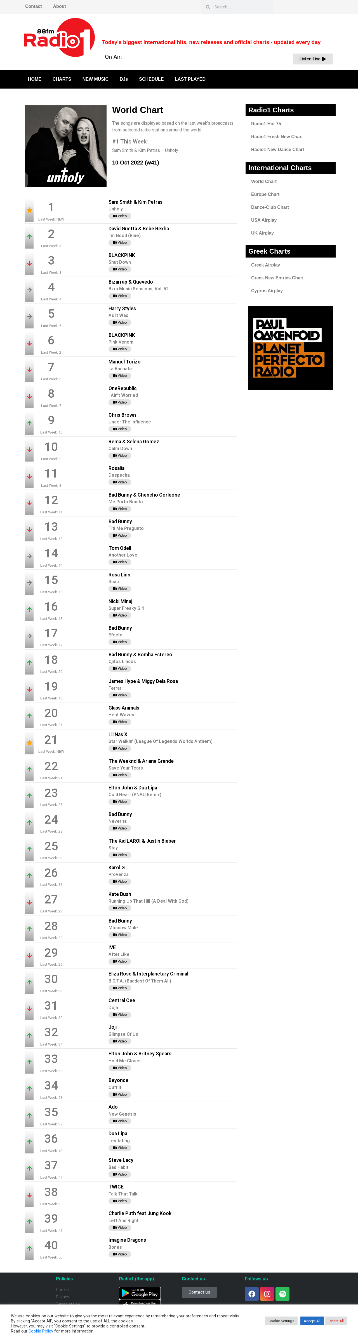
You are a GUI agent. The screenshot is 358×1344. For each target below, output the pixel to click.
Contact (33, 6)
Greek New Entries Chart (277, 277)
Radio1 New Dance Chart (277, 149)
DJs (124, 79)
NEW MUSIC (96, 79)
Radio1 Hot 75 (266, 123)
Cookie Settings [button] (281, 1321)
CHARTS (62, 79)
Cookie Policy (41, 1331)
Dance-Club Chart (270, 207)
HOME (34, 79)
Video (120, 216)
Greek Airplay (265, 265)
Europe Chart (265, 194)
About (59, 6)
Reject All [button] (336, 1321)
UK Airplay (262, 233)
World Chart (264, 181)
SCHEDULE (151, 79)
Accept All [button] (312, 1321)
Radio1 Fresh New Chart (277, 136)
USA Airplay (264, 220)
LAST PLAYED (190, 79)
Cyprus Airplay (267, 290)
